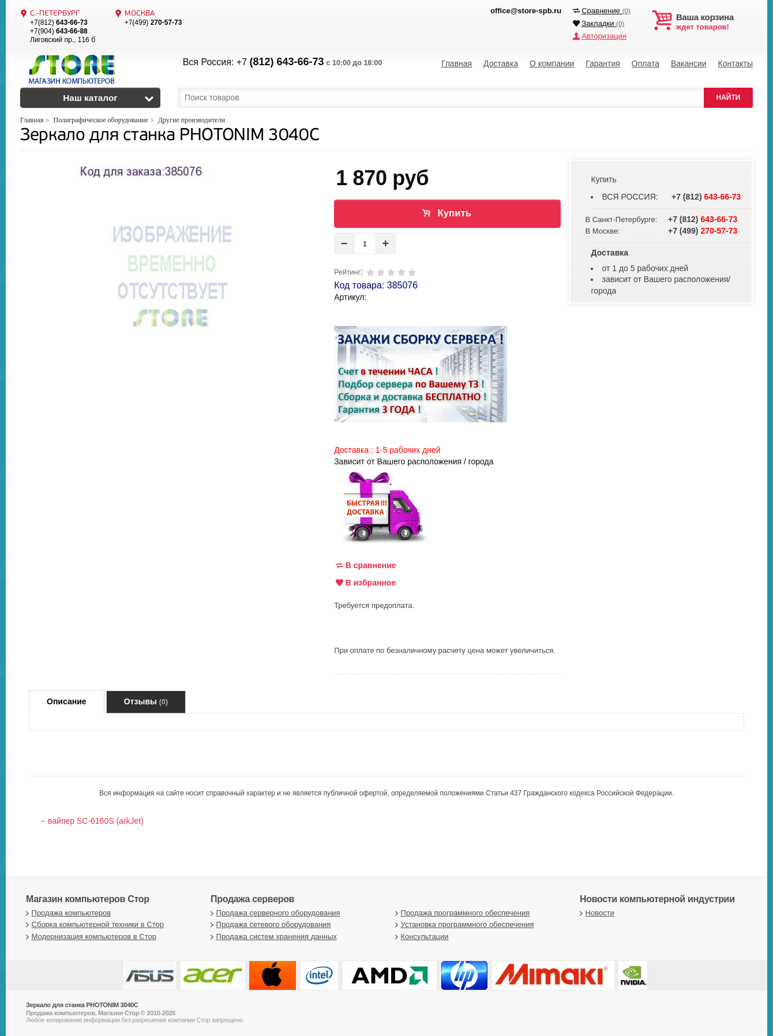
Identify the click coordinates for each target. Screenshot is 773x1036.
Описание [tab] (67, 701)
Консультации (420, 936)
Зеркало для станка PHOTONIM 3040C (169, 136)
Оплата (645, 63)
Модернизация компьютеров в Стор (89, 936)
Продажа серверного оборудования (274, 913)
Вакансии (689, 63)
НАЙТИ (728, 97)
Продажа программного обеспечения (461, 913)
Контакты (735, 63)
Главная (456, 63)
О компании (552, 63)
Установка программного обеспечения (463, 924)
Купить (454, 213)
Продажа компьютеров (67, 913)
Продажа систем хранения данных (272, 936)
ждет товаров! (714, 22)
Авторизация (603, 36)
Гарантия (603, 63)
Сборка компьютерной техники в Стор (93, 924)
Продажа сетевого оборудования (269, 924)
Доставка (500, 63)
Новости (595, 913)
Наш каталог (90, 98)
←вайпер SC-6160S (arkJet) (92, 820)
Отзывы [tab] (146, 701)
